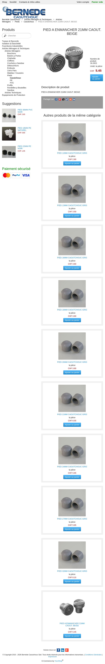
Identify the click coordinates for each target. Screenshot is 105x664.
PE (11, 80)
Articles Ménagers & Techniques (38, 19)
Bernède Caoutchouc (11, 19)
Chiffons (10, 61)
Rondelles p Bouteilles (16, 88)
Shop (4, 2)
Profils (10, 85)
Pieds (17, 22)
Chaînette (11, 58)
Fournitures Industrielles (12, 46)
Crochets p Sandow (15, 63)
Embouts (11, 68)
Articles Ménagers (12, 51)
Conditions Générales (93, 655)
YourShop (58, 661)
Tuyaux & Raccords (10, 41)
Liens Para (11, 70)
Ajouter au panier (96, 78)
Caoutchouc (29, 22)
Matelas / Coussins (15, 73)
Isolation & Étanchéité (11, 44)
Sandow (10, 90)
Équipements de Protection (13, 95)
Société (13, 2)
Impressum (52, 657)
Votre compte (83, 2)
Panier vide (97, 2)
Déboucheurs (13, 66)
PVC (12, 83)
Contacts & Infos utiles (29, 2)
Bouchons (11, 53)
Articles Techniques (13, 93)
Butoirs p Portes (14, 56)
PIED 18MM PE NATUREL (24, 129)
